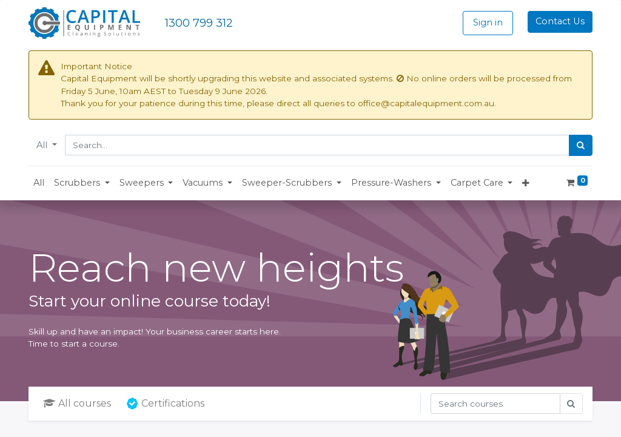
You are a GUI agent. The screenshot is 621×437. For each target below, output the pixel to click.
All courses (77, 403)
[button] (82, 183)
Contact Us (560, 21)
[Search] (580, 146)
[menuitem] (39, 183)
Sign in (488, 22)
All (43, 145)
